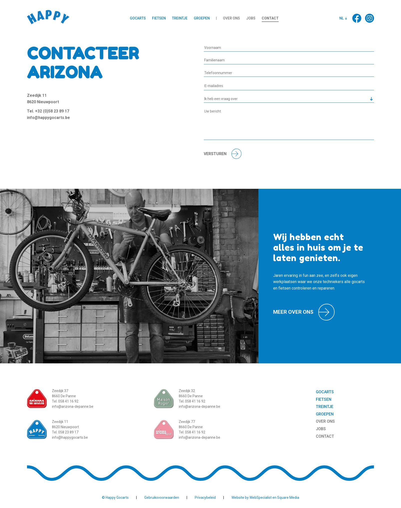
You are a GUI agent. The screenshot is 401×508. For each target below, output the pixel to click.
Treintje (180, 18)
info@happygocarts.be (48, 117)
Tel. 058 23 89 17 (65, 432)
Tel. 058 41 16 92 (65, 401)
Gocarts (138, 18)
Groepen (202, 18)
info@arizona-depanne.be (72, 406)
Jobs (250, 18)
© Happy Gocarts (115, 498)
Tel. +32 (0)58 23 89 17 (48, 111)
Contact (270, 18)
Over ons (231, 18)
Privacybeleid (205, 498)
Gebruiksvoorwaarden (161, 498)
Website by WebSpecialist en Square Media (265, 498)
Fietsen (159, 18)
